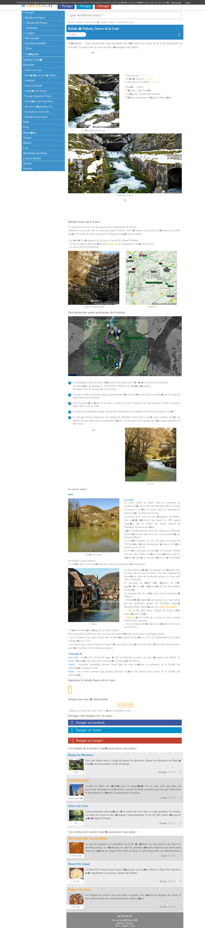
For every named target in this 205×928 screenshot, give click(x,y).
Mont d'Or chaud (79, 862)
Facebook (30, 28)
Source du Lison (78, 804)
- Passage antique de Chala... (38, 96)
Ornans (111, 242)
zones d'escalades (168, 605)
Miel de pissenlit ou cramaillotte (87, 837)
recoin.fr (126, 914)
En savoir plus (176, 2)
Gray (26, 127)
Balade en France (34, 17)
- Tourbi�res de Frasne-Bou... (39, 101)
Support (125, 924)
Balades (120, 921)
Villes (27, 48)
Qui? (117, 924)
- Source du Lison (32, 70)
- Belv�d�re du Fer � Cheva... (40, 75)
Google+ (29, 33)
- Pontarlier (29, 80)
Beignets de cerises (79, 888)
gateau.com (130, 918)
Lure (26, 148)
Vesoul (27, 137)
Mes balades (31, 38)
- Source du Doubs (32, 85)
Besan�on (29, 132)
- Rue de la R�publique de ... (38, 106)
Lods (128, 608)
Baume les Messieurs (81, 753)
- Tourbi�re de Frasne (35, 90)
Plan (133, 924)
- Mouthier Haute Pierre (35, 116)
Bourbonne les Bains (35, 153)
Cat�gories (31, 54)
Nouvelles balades (34, 43)
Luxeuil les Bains (78, 778)
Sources (27, 168)
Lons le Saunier (32, 158)
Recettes (129, 921)
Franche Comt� (32, 59)
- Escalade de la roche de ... (37, 111)
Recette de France (35, 22)
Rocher (27, 163)
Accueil (28, 12)
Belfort (27, 143)
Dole (26, 121)
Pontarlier (29, 64)
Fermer (187, 2)
